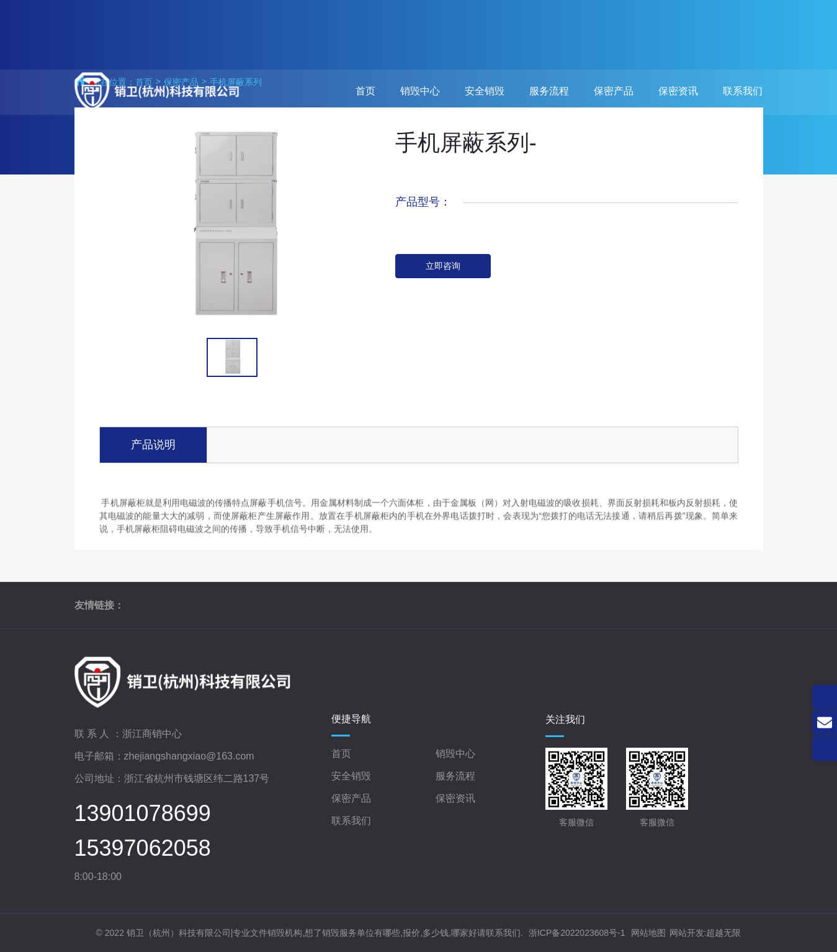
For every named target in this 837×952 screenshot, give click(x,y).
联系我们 (351, 820)
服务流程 (455, 776)
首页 (341, 753)
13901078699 (142, 813)
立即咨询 (446, 266)
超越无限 (723, 933)
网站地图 (648, 933)
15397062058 (142, 848)
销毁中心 (455, 753)
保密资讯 (455, 798)
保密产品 (351, 798)
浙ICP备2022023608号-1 (577, 933)
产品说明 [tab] (153, 444)
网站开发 (686, 933)
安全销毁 (351, 776)
